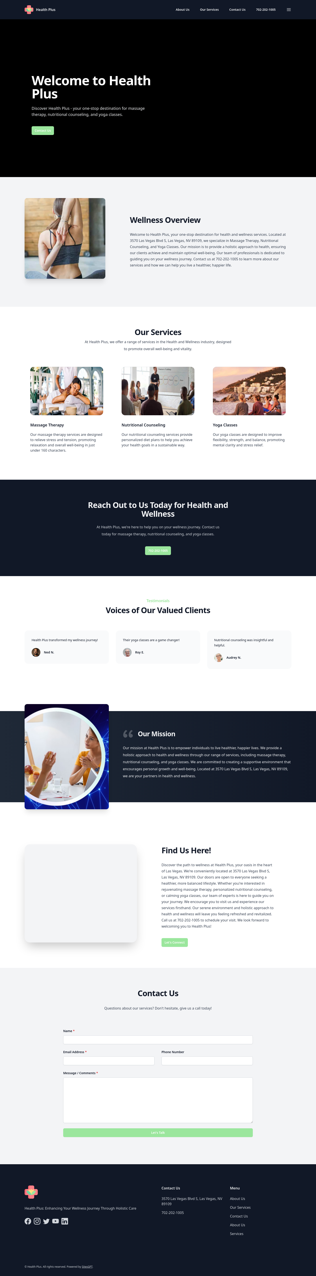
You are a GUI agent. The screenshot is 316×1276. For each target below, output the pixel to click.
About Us (182, 9)
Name (69, 1031)
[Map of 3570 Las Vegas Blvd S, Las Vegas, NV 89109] (81, 893)
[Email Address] (108, 1060)
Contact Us (237, 9)
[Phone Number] (207, 1060)
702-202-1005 (266, 9)
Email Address (75, 1052)
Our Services (209, 9)
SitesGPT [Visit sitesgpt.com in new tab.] (87, 1267)
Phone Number (173, 1052)
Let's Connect (175, 942)
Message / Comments (80, 1073)
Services (236, 1233)
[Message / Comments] (158, 1100)
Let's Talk (158, 1132)
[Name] (158, 1039)
